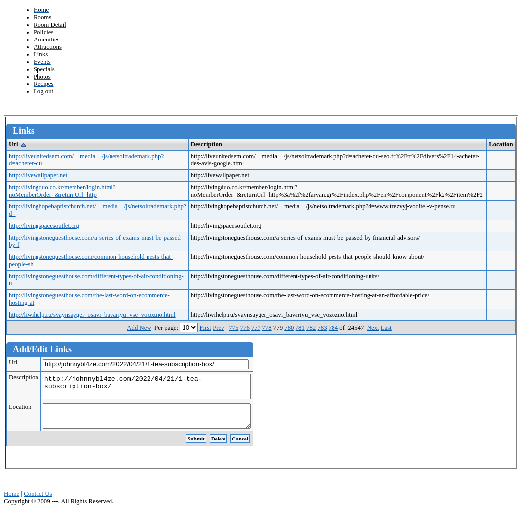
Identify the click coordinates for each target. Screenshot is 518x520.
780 (289, 327)
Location (20, 411)
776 (245, 327)
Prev (218, 327)
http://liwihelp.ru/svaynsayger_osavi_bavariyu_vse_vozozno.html (92, 314)
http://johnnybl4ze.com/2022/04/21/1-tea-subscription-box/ (159, 388)
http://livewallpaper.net (38, 175)
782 (311, 327)
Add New (139, 327)
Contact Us (38, 502)
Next (373, 327)
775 (233, 327)
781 (300, 327)
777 (255, 327)
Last (386, 327)
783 (322, 327)
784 (333, 327)
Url (13, 144)
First (205, 327)
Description (23, 377)
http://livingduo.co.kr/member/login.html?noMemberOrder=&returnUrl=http (62, 191)
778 (266, 327)
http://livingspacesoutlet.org (44, 225)
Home (11, 502)
